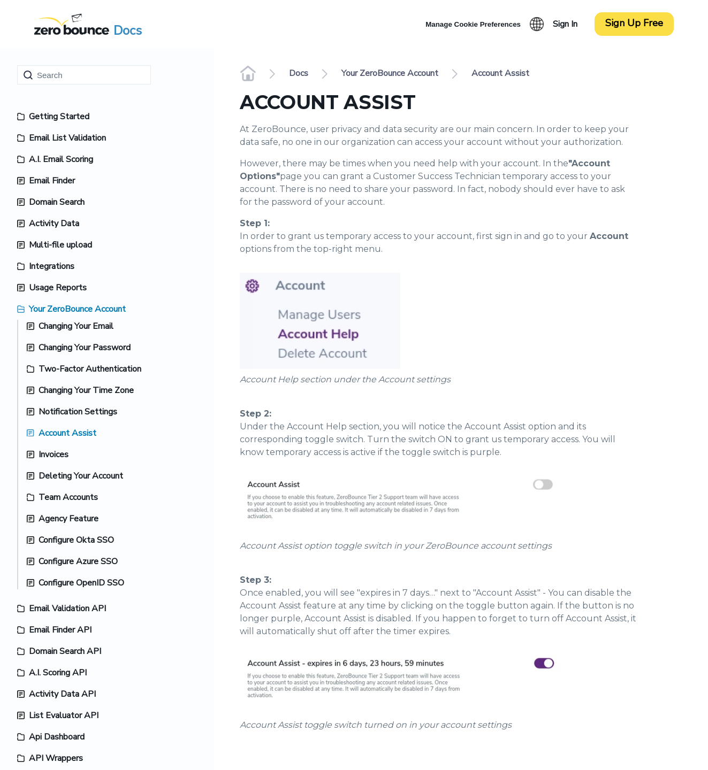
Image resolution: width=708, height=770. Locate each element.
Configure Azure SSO (78, 561)
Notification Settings (78, 412)
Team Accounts (68, 497)
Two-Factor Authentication (90, 369)
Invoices (53, 454)
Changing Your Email (76, 326)
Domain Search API (65, 651)
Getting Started (59, 116)
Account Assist (67, 433)
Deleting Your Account (81, 476)
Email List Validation (67, 138)
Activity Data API (62, 694)
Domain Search (57, 202)
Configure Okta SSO (76, 540)
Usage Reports (58, 288)
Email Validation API (67, 608)
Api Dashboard (57, 737)
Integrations (51, 266)
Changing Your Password (85, 347)
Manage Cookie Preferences (473, 24)
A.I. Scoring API (58, 673)
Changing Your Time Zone (86, 390)
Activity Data (54, 223)
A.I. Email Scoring (61, 159)
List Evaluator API (63, 715)
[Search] (84, 74)
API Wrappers (56, 758)
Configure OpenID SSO (81, 583)
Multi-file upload (60, 245)
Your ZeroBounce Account (77, 309)
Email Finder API (60, 630)
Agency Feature (68, 519)
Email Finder (52, 181)
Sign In (565, 24)
